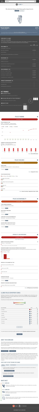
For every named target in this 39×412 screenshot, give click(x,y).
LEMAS (37, 191)
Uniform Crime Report (25, 191)
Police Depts (16, 10)
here (29, 347)
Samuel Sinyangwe (33, 348)
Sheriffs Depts (22, 10)
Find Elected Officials (8, 376)
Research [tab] (7, 364)
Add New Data (19, 334)
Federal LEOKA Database (34, 153)
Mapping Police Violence (34, 171)
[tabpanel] (19, 372)
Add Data (7, 169)
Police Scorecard (2, 1)
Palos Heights (5, 28)
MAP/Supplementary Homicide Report (32, 287)
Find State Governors (9, 370)
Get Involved (23, 406)
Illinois (19, 4)
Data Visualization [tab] (13, 364)
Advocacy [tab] (3, 364)
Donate (16, 406)
